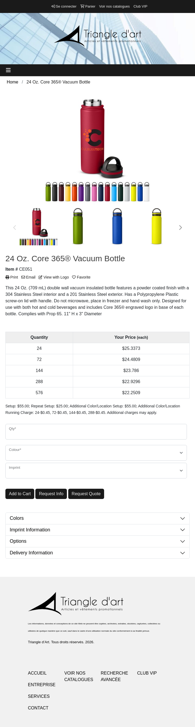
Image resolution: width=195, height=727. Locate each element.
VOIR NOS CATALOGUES (78, 676)
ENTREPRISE (42, 684)
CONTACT (38, 708)
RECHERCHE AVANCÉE (114, 676)
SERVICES (39, 696)
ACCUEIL (37, 673)
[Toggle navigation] (8, 70)
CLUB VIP (147, 673)
